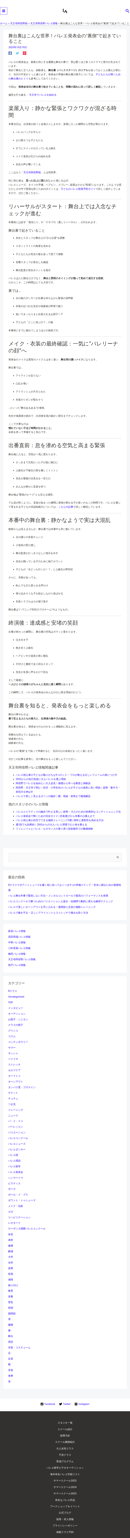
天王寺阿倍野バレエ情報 (22, 958)
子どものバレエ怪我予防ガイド (78, 191)
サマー (12, 1044)
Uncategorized (16, 995)
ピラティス (14, 1176)
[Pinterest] (24, 56)
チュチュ (13, 1094)
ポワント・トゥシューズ (22, 1192)
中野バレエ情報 (17, 942)
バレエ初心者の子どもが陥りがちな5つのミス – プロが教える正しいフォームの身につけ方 (66, 777)
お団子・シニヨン (18, 1017)
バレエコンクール (18, 1132)
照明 (10, 1297)
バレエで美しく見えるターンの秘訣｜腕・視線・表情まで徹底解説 (53, 798)
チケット (13, 1088)
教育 (10, 1280)
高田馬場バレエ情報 (19, 936)
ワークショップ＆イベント (65, 1478)
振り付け (13, 1275)
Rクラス (12, 989)
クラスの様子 (15, 1022)
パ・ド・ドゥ (15, 1116)
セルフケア (14, 1066)
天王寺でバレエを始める (42, 97)
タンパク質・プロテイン (22, 1083)
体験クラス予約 (65, 1499)
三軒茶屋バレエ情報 (19, 947)
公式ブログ (65, 1483)
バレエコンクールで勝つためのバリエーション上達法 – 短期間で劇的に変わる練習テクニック (60, 901)
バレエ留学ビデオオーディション (65, 1446)
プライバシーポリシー (65, 1494)
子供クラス (65, 1435)
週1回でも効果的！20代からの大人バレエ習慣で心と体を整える (51, 825)
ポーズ (12, 1181)
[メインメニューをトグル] (3, 12)
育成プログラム (65, 1441)
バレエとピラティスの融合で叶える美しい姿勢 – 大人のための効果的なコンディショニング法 (68, 813)
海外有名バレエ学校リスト (65, 1451)
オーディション (17, 1011)
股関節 (12, 1302)
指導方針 (65, 1419)
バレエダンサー (17, 1143)
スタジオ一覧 (65, 1409)
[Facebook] (10, 56)
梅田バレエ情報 (17, 953)
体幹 (10, 1231)
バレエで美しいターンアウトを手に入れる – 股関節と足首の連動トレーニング (52, 907)
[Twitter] (17, 56)
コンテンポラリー (18, 1039)
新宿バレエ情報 (17, 931)
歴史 (10, 1291)
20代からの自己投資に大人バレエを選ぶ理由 (41, 781)
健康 (10, 1236)
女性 (10, 1253)
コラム (12, 1033)
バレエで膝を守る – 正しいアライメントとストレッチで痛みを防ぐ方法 (48, 912)
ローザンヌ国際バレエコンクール (26, 1220)
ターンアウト (15, 1077)
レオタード (14, 1214)
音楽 (10, 1357)
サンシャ (13, 1050)
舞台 (10, 1324)
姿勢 (10, 1258)
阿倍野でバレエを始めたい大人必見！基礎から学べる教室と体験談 (53, 785)
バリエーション (17, 1126)
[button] (127, 12)
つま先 (12, 1099)
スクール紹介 (65, 1414)
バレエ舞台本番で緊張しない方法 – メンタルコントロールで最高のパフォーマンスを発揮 (58, 896)
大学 (10, 1247)
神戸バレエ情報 (17, 964)
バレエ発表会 (15, 1165)
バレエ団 (13, 1149)
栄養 (10, 1286)
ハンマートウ (15, 1170)
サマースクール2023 (65, 1457)
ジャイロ (13, 1055)
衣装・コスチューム (19, 1335)
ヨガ (10, 1203)
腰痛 (10, 1313)
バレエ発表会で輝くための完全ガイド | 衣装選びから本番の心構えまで (55, 817)
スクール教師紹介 (65, 1425)
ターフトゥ (14, 1072)
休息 (10, 1225)
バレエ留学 (14, 1159)
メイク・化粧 (15, 1198)
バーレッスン (15, 1121)
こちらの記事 (65, 509)
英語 (10, 1330)
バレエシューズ (17, 1137)
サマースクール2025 (65, 1467)
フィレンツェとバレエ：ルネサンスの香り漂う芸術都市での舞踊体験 (54, 830)
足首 (10, 1346)
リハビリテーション (19, 1209)
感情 (10, 1269)
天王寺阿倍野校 (32, 175)
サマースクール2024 (65, 1462)
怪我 (10, 1264)
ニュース (13, 1110)
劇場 (10, 1242)
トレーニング (15, 1105)
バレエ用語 (14, 1154)
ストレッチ (14, 1061)
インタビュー (15, 1006)
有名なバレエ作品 (65, 1473)
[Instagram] (82, 1391)
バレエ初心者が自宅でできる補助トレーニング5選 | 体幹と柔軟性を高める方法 (60, 821)
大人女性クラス (65, 1430)
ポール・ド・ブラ (18, 1187)
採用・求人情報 (65, 1489)
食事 (10, 1363)
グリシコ (13, 1028)
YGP (10, 1000)
